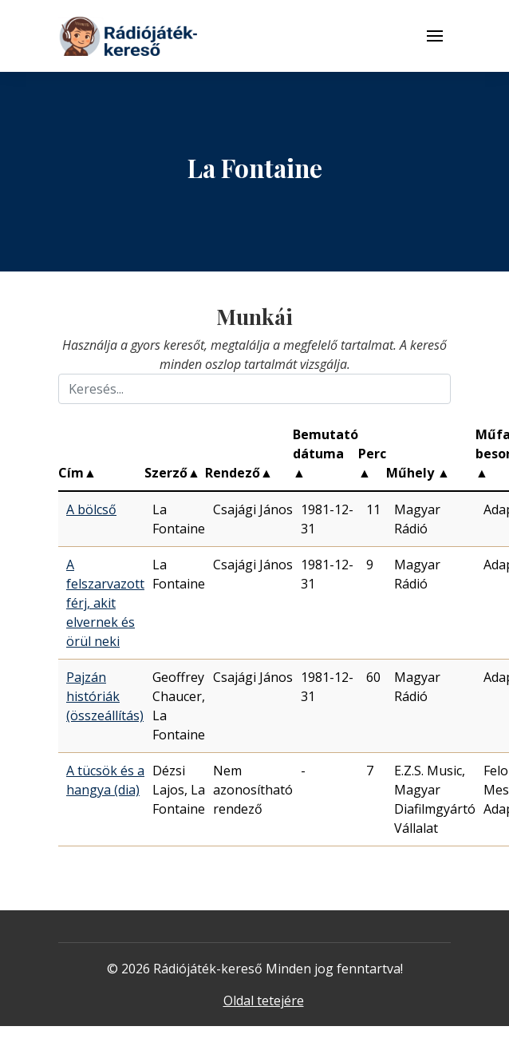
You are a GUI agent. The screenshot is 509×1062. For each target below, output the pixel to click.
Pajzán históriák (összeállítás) (105, 696)
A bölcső (91, 509)
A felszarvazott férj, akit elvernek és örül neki (105, 603)
